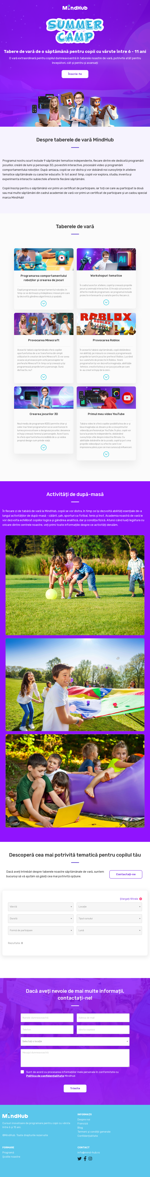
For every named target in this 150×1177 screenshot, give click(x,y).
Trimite (75, 1088)
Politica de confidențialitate (45, 1075)
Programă (8, 1152)
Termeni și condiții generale (93, 1131)
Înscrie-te (75, 74)
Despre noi (83, 1119)
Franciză (82, 1123)
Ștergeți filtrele (131, 898)
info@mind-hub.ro (88, 1152)
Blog (80, 1127)
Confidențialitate (87, 1135)
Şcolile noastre (11, 1156)
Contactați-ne (126, 874)
